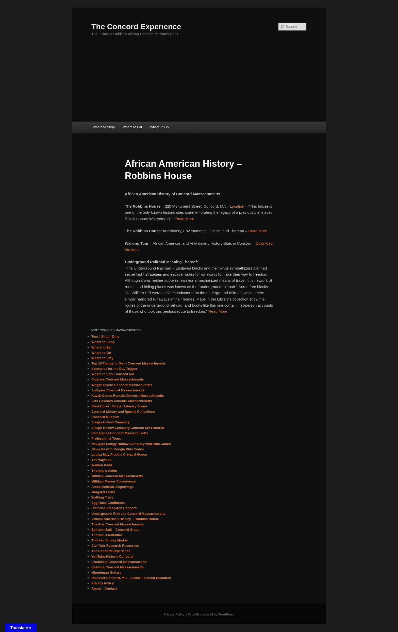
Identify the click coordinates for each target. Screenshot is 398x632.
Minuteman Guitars (106, 572)
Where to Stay (102, 358)
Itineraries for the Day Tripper (114, 369)
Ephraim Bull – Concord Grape (115, 529)
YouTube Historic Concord (112, 556)
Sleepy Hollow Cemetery (110, 422)
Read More (184, 219)
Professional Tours (106, 438)
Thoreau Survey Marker (109, 540)
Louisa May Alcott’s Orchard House (119, 454)
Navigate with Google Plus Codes (117, 449)
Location (237, 206)
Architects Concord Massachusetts (118, 562)
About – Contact (104, 588)
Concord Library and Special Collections (123, 411)
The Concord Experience (136, 26)
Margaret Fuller (103, 492)
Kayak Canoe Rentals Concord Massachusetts (127, 395)
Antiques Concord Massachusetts (118, 390)
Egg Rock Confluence (108, 503)
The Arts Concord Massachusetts (117, 524)
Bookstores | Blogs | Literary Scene (119, 406)
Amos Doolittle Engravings (112, 487)
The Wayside (101, 460)
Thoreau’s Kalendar (106, 535)
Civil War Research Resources (115, 545)
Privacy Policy (102, 583)
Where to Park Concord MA (112, 374)
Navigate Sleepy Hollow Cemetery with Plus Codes (131, 444)
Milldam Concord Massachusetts (117, 476)
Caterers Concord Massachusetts (117, 379)
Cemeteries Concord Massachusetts (119, 433)
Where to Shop (104, 127)
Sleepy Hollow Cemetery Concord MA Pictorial (127, 428)
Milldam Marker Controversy (113, 481)
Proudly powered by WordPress (211, 614)
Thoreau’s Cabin (104, 471)
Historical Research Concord (114, 508)
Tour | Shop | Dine (105, 336)
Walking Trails (102, 497)
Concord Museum (105, 417)
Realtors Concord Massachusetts (117, 567)
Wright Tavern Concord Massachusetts (121, 385)
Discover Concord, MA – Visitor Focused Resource (131, 578)
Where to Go (159, 127)
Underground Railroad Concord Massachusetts (128, 513)
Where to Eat (132, 127)
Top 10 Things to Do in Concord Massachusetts (128, 363)
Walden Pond (101, 465)
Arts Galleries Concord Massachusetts (121, 401)
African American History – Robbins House (125, 519)
